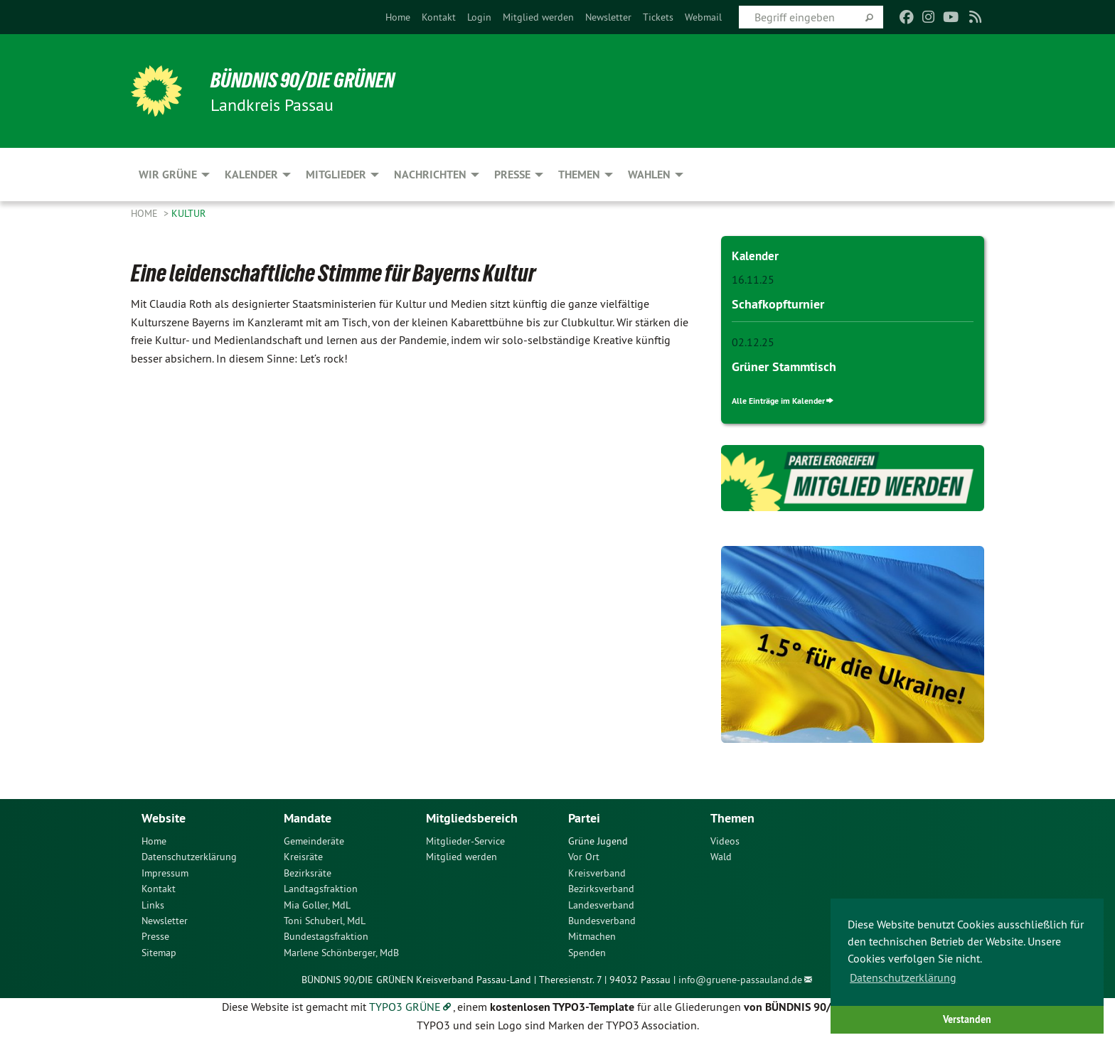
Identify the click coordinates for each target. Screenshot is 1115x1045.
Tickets (658, 17)
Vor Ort (583, 856)
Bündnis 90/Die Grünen (306, 79)
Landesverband (601, 903)
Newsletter (608, 17)
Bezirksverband (601, 887)
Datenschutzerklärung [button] (903, 977)
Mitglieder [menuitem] (336, 174)
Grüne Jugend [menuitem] (598, 840)
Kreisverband (597, 871)
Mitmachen (592, 935)
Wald (721, 856)
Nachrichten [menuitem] (430, 174)
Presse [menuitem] (512, 174)
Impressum (165, 871)
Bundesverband (602, 919)
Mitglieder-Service (465, 840)
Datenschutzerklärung (189, 856)
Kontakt (439, 17)
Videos (725, 840)
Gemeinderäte (314, 840)
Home (397, 17)
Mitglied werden (538, 17)
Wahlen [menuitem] (649, 174)
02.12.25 (753, 341)
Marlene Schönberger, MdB (341, 951)
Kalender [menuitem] (251, 174)
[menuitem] (397, 17)
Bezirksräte (307, 871)
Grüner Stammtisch (784, 366)
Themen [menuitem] (579, 174)
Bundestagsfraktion (326, 935)
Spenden (587, 951)
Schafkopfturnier (778, 303)
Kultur (188, 213)
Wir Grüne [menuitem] (168, 174)
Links (153, 903)
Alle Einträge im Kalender (783, 400)
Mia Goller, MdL (317, 903)
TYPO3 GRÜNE (405, 1006)
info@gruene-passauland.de (740, 978)
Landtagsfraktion (321, 887)
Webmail (703, 17)
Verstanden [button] (967, 1019)
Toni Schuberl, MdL (325, 919)
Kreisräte (303, 856)
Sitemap (159, 951)
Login (479, 17)
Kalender (756, 255)
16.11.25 (753, 279)
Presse (155, 935)
